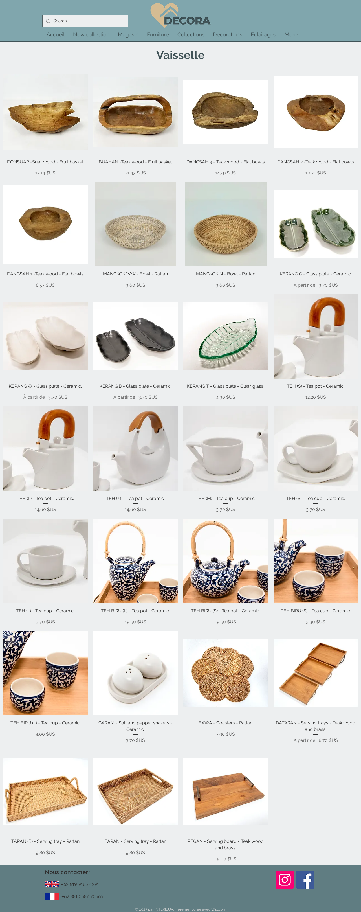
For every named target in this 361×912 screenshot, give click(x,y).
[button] (91, 34)
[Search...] (84, 21)
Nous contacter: (67, 872)
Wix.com (218, 909)
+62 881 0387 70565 (82, 896)
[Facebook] (305, 880)
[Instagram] (285, 880)
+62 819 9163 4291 (80, 884)
